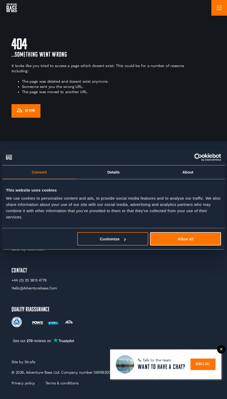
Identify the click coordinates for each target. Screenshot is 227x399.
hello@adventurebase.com (34, 288)
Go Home (26, 111)
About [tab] (187, 172)
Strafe (30, 362)
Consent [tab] (39, 172)
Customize (113, 239)
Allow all (186, 239)
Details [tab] (113, 172)
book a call (203, 364)
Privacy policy (23, 383)
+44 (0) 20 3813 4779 (29, 280)
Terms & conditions (62, 383)
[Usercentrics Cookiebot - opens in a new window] (198, 157)
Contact (19, 271)
